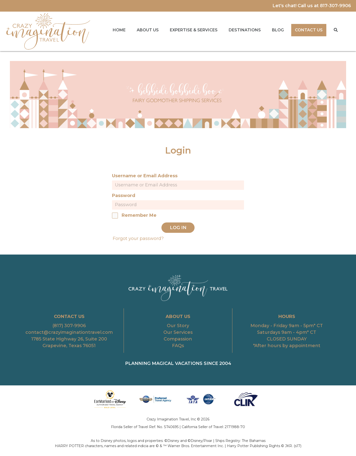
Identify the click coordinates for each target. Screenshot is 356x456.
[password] (178, 205)
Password (123, 195)
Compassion (178, 339)
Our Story (178, 325)
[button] (335, 30)
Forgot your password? (138, 238)
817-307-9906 (335, 5)
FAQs (178, 345)
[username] (178, 185)
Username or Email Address (145, 175)
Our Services (178, 332)
